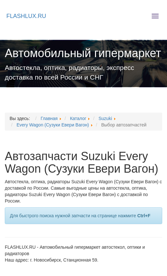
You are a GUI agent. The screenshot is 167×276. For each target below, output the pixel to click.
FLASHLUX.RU (26, 16)
